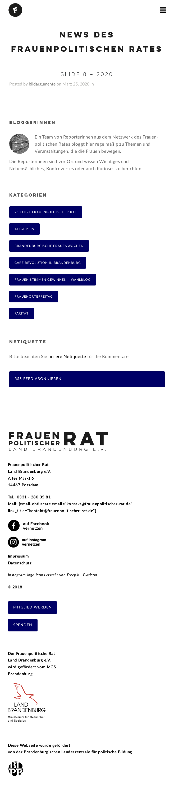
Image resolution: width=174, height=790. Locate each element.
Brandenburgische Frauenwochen (49, 246)
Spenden (22, 625)
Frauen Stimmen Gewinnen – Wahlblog (53, 279)
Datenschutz (19, 563)
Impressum (18, 556)
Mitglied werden (32, 607)
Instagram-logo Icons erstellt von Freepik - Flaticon (52, 575)
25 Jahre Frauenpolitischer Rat (46, 212)
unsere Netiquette (67, 356)
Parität (22, 313)
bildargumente (42, 84)
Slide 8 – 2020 (87, 74)
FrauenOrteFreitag (34, 296)
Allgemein (24, 229)
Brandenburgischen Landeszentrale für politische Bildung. (79, 752)
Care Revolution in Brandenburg (48, 262)
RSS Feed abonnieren (38, 379)
